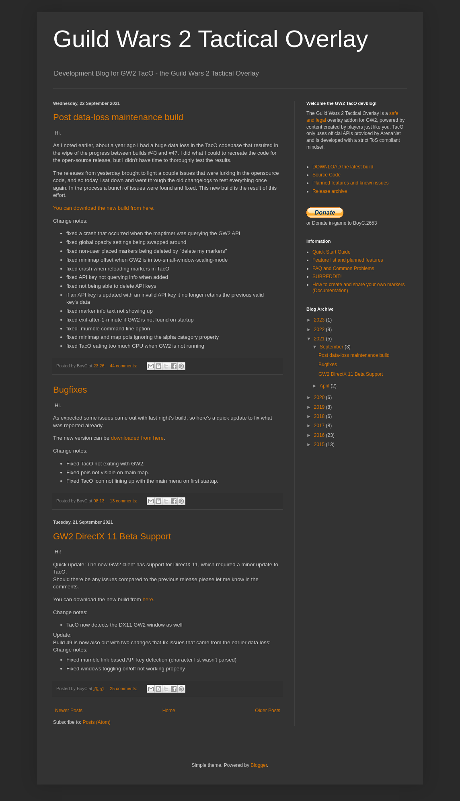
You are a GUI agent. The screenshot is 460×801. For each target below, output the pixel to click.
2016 (320, 435)
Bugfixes (70, 390)
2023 (320, 320)
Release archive (329, 191)
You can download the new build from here (103, 208)
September (332, 347)
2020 (320, 397)
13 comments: (124, 500)
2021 (320, 339)
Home (168, 710)
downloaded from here (137, 438)
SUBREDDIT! (327, 276)
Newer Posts (68, 710)
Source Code (326, 175)
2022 (320, 329)
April (325, 386)
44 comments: (124, 365)
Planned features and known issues (350, 183)
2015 (320, 444)
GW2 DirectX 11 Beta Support (112, 536)
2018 (320, 416)
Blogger (259, 765)
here (147, 599)
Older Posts (267, 710)
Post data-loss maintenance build (118, 117)
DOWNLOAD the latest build (342, 167)
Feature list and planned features (347, 260)
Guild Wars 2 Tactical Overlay (210, 38)
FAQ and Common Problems (343, 268)
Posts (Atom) (96, 722)
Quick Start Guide (331, 252)
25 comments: (124, 688)
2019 (320, 407)
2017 (320, 425)
